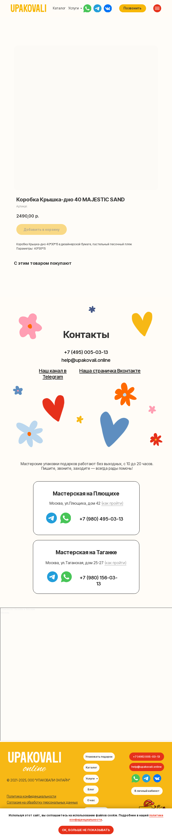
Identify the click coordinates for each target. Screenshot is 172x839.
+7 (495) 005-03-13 (86, 352)
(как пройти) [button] (112, 503)
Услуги (73, 8)
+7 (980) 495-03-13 (101, 519)
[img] (136, 778)
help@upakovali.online (86, 360)
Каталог (59, 8)
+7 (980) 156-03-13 (98, 581)
